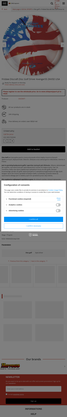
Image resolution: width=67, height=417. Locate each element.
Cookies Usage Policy (55, 190)
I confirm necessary (33, 226)
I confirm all (33, 219)
